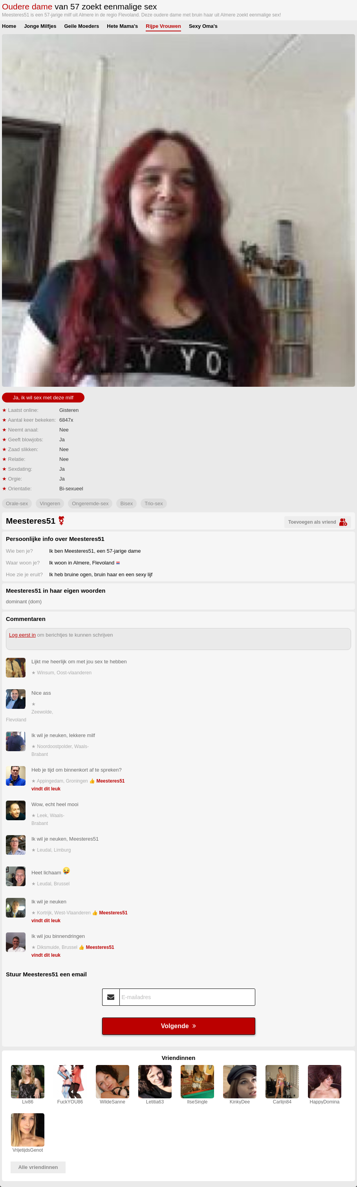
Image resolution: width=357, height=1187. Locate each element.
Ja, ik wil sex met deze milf (43, 398)
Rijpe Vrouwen (163, 26)
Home (9, 26)
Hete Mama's (122, 26)
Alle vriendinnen (38, 1167)
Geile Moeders (81, 26)
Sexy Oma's (203, 26)
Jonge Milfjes (40, 26)
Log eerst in (22, 635)
